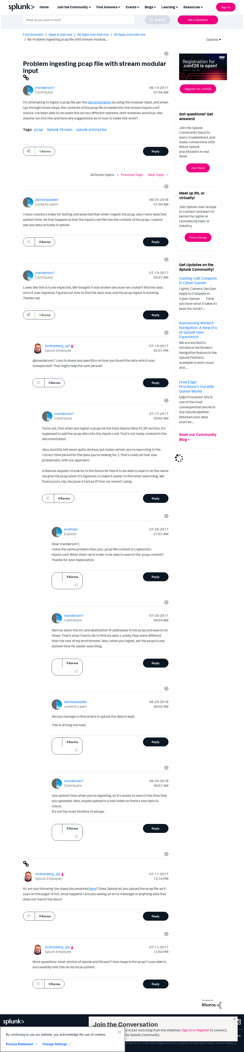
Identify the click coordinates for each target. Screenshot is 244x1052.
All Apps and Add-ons (93, 34)
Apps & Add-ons (60, 34)
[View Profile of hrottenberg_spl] (57, 346)
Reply (156, 151)
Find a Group (198, 237)
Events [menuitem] (131, 7)
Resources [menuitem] (191, 7)
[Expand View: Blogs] (155, 6)
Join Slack (198, 168)
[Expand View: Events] (138, 6)
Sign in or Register (195, 1030)
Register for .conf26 (198, 89)
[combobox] (96, 20)
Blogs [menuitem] (149, 7)
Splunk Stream (59, 129)
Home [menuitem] (44, 7)
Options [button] (210, 39)
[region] (62, 1039)
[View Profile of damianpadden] (46, 199)
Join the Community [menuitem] (72, 7)
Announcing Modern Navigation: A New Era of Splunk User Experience (198, 329)
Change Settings (55, 1044)
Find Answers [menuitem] (106, 7)
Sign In (225, 7)
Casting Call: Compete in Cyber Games (198, 280)
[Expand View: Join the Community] (90, 6)
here (92, 888)
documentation (99, 102)
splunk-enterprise (91, 129)
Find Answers (33, 34)
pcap (38, 129)
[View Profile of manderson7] (45, 87)
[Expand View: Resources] (202, 6)
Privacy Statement (19, 1044)
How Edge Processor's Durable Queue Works (196, 386)
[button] (165, 54)
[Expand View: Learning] (177, 6)
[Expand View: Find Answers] (119, 6)
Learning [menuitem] (168, 7)
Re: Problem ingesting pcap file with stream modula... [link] (67, 39)
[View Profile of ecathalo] (71, 529)
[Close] (119, 1032)
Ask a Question (198, 19)
